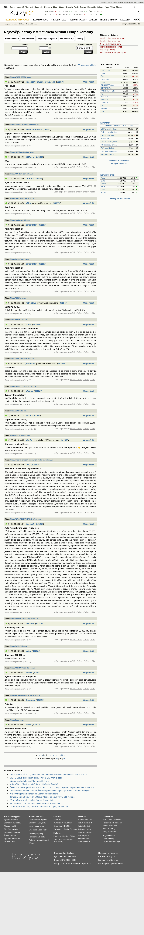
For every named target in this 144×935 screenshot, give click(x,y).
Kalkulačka (91, 7)
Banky (31, 817)
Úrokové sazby (34, 820)
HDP (64, 826)
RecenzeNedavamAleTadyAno (40, 82)
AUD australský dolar (109, 132)
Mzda (40, 830)
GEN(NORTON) (107, 85)
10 (56, 758)
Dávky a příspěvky (36, 834)
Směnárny (32, 823)
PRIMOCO (105, 108)
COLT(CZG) (106, 70)
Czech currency (108, 839)
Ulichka (29, 391)
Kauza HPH (125, 20)
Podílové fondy (66, 823)
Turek (28, 324)
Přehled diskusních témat (111, 47)
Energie (83, 7)
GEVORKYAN (106, 88)
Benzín (66, 839)
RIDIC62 (30, 178)
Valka (28, 724)
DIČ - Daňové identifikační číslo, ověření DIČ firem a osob (36, 778)
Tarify (76, 7)
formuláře (86, 842)
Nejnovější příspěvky (47, 38)
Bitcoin (61, 7)
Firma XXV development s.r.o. (21, 174)
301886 (36, 651)
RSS (108, 863)
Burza (55, 820)
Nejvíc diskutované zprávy (111, 41)
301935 (61, 363)
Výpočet (17, 817)
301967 (39, 157)
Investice (14, 24)
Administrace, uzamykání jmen (113, 52)
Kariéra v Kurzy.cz (106, 856)
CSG (103, 73)
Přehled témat (28, 38)
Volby (105, 832)
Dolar (44, 823)
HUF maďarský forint (109, 142)
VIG (102, 111)
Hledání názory (67, 38)
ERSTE (104, 82)
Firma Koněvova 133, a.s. (20, 220)
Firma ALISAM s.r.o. (18, 298)
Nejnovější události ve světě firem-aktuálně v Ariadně (34, 784)
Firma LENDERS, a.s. (18, 411)
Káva (103, 187)
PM (102, 106)
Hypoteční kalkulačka (12, 839)
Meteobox (128, 2)
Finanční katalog (109, 828)
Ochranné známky (84, 829)
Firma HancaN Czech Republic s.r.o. (24, 619)
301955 (56, 203)
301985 (60, 82)
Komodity (48, 7)
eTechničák (113, 825)
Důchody (32, 843)
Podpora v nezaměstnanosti (39, 840)
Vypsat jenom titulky (87, 65)
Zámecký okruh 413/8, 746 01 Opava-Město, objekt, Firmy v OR (39, 806)
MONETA (104, 100)
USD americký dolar (109, 129)
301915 (64, 440)
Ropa (103, 178)
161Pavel (30, 157)
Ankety (80, 38)
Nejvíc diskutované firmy (110, 44)
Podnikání (82, 817)
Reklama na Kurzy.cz (108, 853)
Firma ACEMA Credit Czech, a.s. (22, 668)
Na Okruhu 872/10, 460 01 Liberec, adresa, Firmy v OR (35, 803)
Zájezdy (116, 2)
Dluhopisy (57, 823)
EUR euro (105, 139)
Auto (104, 820)
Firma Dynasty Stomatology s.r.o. (23, 386)
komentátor (31, 225)
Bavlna (103, 193)
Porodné (42, 837)
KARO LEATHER (108, 91)
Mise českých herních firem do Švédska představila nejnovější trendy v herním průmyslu (50, 790)
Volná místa (39, 827)
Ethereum (73, 829)
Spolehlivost (117, 820)
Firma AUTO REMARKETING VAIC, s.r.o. (25, 519)
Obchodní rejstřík (106, 2)
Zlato (103, 181)
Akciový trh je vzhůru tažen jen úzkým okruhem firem (34, 794)
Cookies (70, 853)
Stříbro (103, 184)
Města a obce (83, 820)
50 (64, 758)
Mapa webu (112, 832)
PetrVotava (31, 303)
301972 (46, 129)
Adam (28, 415)
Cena (110, 820)
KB (102, 94)
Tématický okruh (85, 45)
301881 (37, 672)
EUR (46, 12)
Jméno (24, 45)
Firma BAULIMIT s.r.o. (18, 646)
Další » (62, 755)
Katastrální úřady (84, 826)
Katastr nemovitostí (85, 823)
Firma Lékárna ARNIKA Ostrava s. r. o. (25, 125)
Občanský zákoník (85, 832)
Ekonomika (57, 826)
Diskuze (119, 7)
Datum (48, 45)
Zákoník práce (83, 835)
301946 (63, 303)
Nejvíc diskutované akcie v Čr (112, 38)
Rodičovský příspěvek (12, 832)
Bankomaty (40, 817)
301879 (40, 700)
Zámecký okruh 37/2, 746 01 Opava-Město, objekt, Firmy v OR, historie (42, 797)
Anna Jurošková (34, 129)
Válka (112, 7)
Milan (28, 651)
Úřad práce (33, 830)
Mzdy (69, 826)
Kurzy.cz (7, 24)
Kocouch (30, 524)
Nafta (72, 839)
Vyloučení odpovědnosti (65, 856)
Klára (28, 203)
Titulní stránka (108, 20)
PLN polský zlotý (107, 148)
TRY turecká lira (107, 154)
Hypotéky (69, 7)
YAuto (122, 2)
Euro (39, 823)
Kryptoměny (57, 829)
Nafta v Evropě (58, 842)
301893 (39, 623)
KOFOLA (104, 97)
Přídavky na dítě (10, 826)
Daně (80, 842)
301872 (36, 724)
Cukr (103, 190)
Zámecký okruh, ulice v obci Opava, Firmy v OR (31, 800)
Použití (101, 863)
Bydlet (135, 2)
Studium (141, 2)
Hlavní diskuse (12, 38)
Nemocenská (33, 837)
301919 (36, 415)
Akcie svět (29, 7)
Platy (44, 830)
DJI (60, 14)
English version (109, 835)
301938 (36, 324)
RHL (28, 465)
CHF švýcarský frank (109, 151)
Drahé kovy (57, 833)
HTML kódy (117, 863)
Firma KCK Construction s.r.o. (22, 152)
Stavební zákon (84, 839)
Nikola (29, 440)
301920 (38, 391)
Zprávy (12, 7)
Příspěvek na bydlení (11, 829)
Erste (91, 14)
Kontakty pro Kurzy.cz (108, 860)
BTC (60, 12)
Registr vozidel (108, 823)
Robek (29, 672)
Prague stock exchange (111, 842)
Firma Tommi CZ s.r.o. (18, 320)
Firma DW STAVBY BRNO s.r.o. (22, 198)
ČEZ (103, 76)
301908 (35, 465)
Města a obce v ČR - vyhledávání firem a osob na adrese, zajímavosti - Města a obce (48, 774)
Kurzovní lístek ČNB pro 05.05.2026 (119, 126)
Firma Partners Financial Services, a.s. (25, 695)
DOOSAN (105, 79)
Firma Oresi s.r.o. (17, 720)
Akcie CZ (20, 7)
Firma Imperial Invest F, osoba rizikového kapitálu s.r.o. (31, 460)
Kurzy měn (105, 123)
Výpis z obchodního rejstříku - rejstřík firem (29, 781)
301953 (42, 225)
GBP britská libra (107, 135)
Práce (107, 7)
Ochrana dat (59, 853)
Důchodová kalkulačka (12, 823)
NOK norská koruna (109, 145)
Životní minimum (10, 835)
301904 (39, 524)
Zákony (100, 7)
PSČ (90, 820)
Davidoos (30, 700)
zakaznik (30, 623)
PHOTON (104, 103)
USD (46, 14)
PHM (61, 839)
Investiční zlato (63, 836)
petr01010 (30, 363)
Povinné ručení (9, 842)
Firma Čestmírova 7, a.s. (19, 259)
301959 (38, 178)
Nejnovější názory (107, 49)
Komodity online (107, 175)
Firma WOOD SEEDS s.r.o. (20, 77)
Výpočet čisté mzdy (11, 820)
